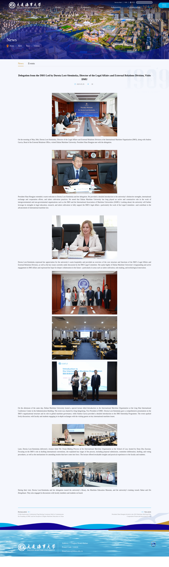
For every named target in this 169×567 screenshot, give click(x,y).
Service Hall (118, 2)
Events (31, 63)
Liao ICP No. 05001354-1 (101, 563)
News (20, 46)
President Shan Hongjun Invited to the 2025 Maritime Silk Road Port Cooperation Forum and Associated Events (131, 515)
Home (12, 46)
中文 (132, 2)
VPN (125, 2)
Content (37, 46)
